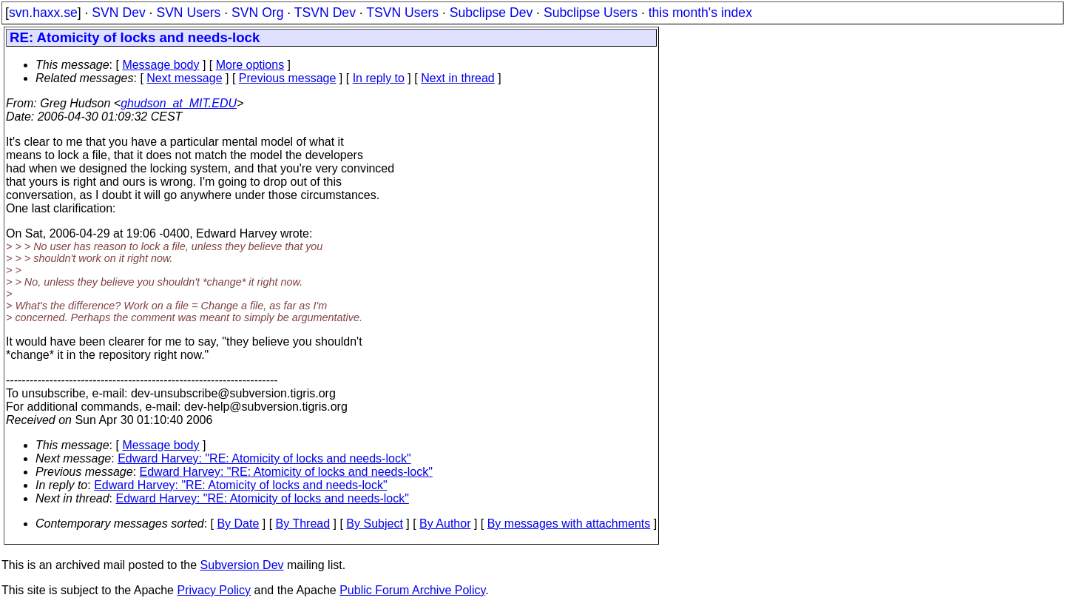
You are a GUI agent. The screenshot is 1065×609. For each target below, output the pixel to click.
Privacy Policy (214, 590)
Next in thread (458, 78)
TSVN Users (402, 12)
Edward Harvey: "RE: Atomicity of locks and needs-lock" (264, 458)
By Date (238, 523)
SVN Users (188, 12)
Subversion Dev (242, 565)
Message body (160, 64)
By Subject (374, 523)
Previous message (288, 78)
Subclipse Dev (491, 12)
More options (250, 64)
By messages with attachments (569, 523)
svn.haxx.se (43, 12)
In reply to (379, 78)
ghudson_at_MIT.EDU (179, 103)
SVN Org (257, 12)
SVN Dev (118, 12)
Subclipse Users (591, 12)
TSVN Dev (325, 12)
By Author (444, 523)
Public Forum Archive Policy (412, 590)
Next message (184, 78)
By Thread (303, 523)
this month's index (700, 12)
